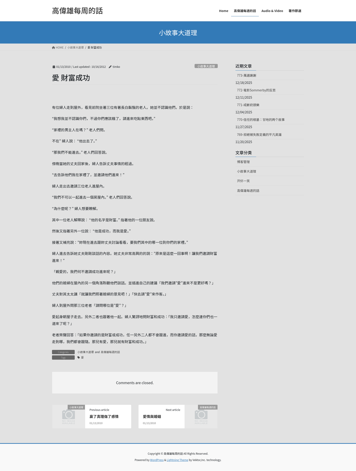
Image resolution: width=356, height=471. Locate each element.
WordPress (157, 460)
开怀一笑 (243, 180)
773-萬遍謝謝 (246, 75)
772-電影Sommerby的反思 (256, 90)
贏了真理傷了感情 (104, 416)
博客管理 (243, 161)
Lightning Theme (177, 460)
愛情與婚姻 (152, 416)
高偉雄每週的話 (110, 352)
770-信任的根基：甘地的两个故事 (261, 119)
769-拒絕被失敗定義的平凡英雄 (259, 134)
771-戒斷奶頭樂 (248, 104)
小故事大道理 (206, 66)
